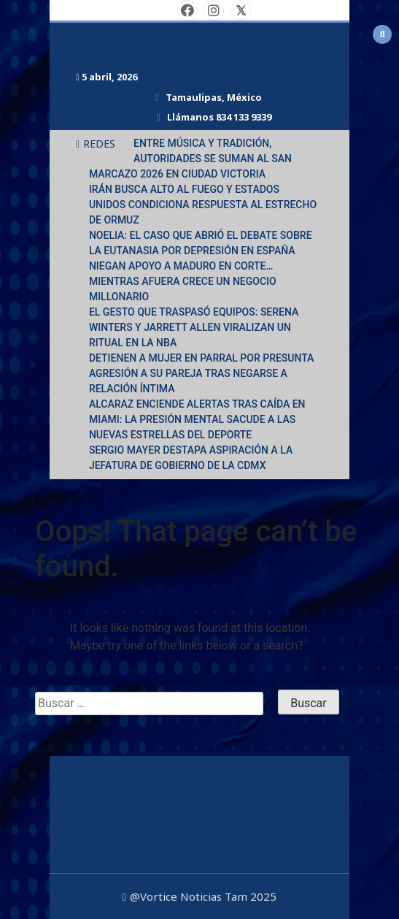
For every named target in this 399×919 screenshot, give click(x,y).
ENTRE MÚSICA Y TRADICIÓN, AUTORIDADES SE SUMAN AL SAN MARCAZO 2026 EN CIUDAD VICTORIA (190, 158)
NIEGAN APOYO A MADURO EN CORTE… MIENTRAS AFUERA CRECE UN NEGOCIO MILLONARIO (182, 281)
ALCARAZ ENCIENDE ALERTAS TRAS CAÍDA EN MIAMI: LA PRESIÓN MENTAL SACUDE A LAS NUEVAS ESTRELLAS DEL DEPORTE (197, 419)
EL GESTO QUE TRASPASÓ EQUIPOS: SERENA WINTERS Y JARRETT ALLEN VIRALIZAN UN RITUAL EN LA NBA (193, 327)
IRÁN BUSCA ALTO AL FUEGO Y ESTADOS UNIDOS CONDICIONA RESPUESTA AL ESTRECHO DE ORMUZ (203, 204)
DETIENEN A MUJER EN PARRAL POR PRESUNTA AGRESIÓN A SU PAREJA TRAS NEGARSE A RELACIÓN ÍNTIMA (201, 373)
